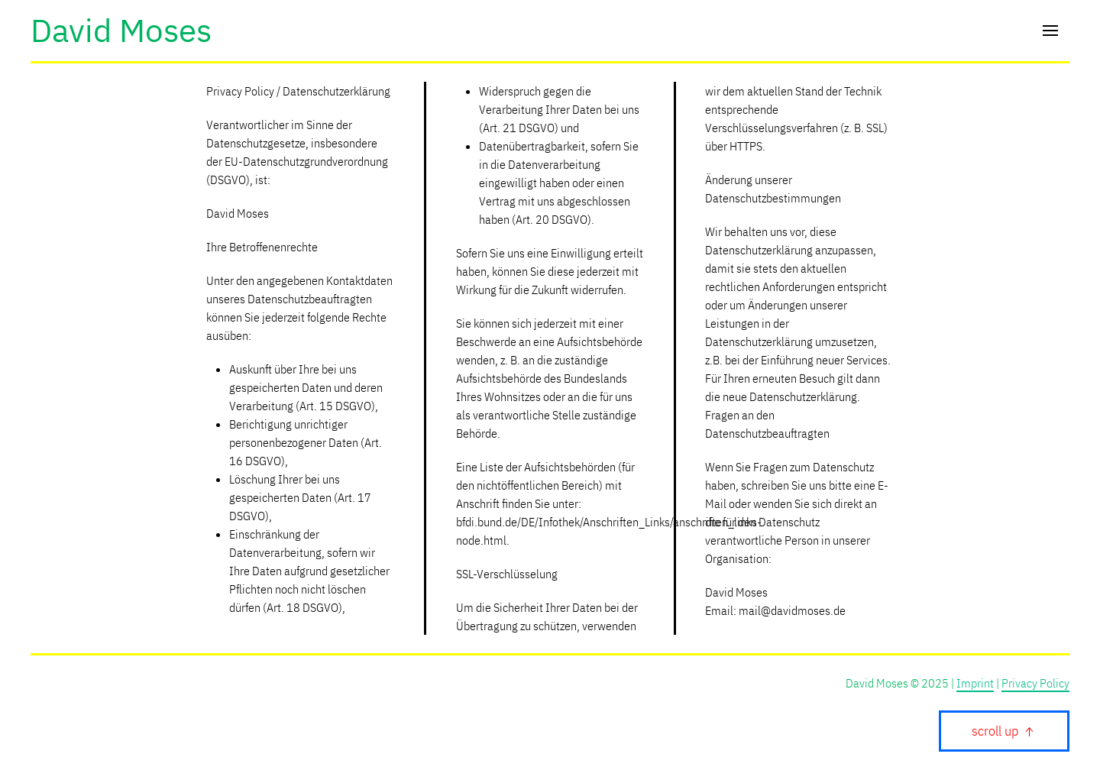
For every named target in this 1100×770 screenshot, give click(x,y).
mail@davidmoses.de (792, 610)
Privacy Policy (1035, 683)
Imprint (975, 683)
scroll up (1004, 730)
